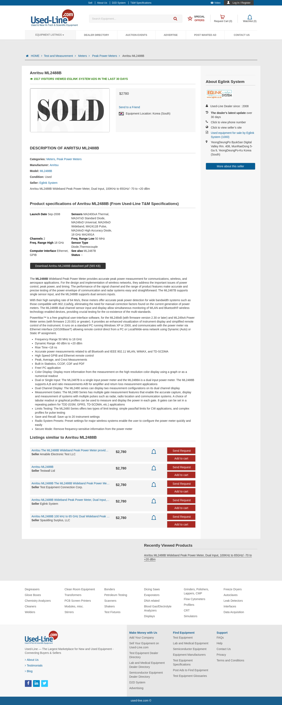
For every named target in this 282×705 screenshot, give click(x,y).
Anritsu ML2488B (42, 466)
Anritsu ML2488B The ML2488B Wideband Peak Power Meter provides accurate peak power (71, 483)
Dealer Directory (96, 35)
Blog (29, 671)
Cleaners (30, 606)
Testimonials (34, 665)
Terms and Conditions (230, 660)
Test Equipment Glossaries (190, 675)
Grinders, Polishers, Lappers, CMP (196, 591)
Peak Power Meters (106, 55)
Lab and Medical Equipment (190, 643)
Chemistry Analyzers (38, 600)
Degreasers (32, 589)
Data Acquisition (234, 612)
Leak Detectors (233, 600)
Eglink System (48, 182)
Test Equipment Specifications (183, 662)
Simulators (190, 616)
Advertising (136, 688)
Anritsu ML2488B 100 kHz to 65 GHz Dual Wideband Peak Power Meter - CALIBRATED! (71, 516)
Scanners (110, 600)
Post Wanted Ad (205, 35)
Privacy (221, 654)
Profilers (189, 604)
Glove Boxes (33, 595)
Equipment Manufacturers (189, 654)
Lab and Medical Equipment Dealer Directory (147, 665)
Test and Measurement (60, 55)
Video (215, 2)
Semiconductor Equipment (189, 649)
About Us (32, 659)
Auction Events (136, 35)
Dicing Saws (152, 589)
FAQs (220, 637)
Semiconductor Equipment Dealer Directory (146, 674)
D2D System (137, 682)
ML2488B (46, 171)
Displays (149, 616)
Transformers (73, 595)
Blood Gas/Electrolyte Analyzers (158, 608)
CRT (187, 610)
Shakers (109, 606)
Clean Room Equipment (80, 589)
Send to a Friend (129, 107)
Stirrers (69, 612)
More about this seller (230, 166)
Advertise (171, 35)
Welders (30, 612)
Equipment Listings (49, 34)
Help (219, 643)
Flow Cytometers (194, 599)
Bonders (109, 589)
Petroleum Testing (115, 595)
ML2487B (90, 250)
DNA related (151, 600)
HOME (36, 55)
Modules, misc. (74, 606)
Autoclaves (231, 595)
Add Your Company (141, 637)
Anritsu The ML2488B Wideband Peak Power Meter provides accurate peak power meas (71, 450)
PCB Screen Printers (78, 600)
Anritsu (54, 165)
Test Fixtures (112, 612)
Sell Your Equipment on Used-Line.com (144, 645)
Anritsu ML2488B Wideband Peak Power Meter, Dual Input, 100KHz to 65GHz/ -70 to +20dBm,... (71, 499)
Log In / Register (241, 2)
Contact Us (242, 35)
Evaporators (151, 595)
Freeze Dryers (233, 589)
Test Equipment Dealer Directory (143, 655)
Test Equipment (183, 637)
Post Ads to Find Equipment (190, 670)
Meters (84, 55)
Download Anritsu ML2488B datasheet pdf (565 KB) (68, 266)
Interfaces (230, 606)
